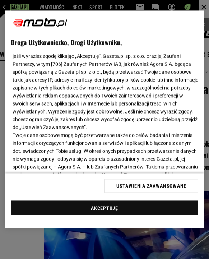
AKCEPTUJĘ (104, 208)
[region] (104, 119)
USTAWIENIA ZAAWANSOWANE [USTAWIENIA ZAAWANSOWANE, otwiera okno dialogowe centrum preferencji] (151, 186)
